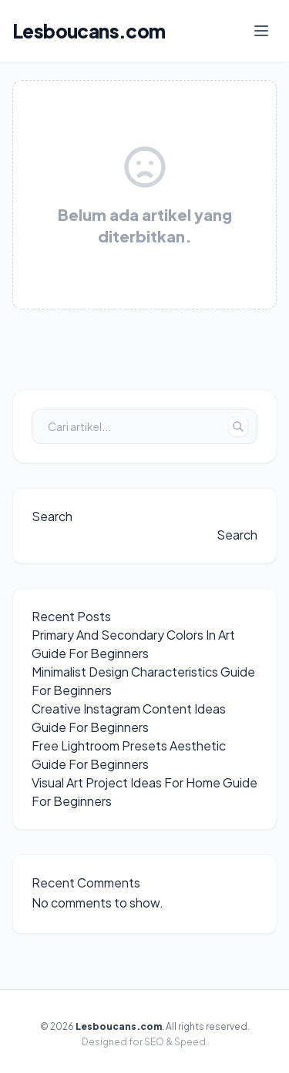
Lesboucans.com (89, 30)
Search (52, 516)
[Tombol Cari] (238, 426)
